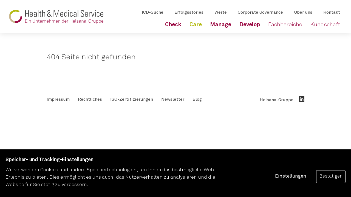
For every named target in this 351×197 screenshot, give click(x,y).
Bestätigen (330, 176)
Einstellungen (290, 176)
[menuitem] (173, 24)
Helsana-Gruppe (276, 100)
